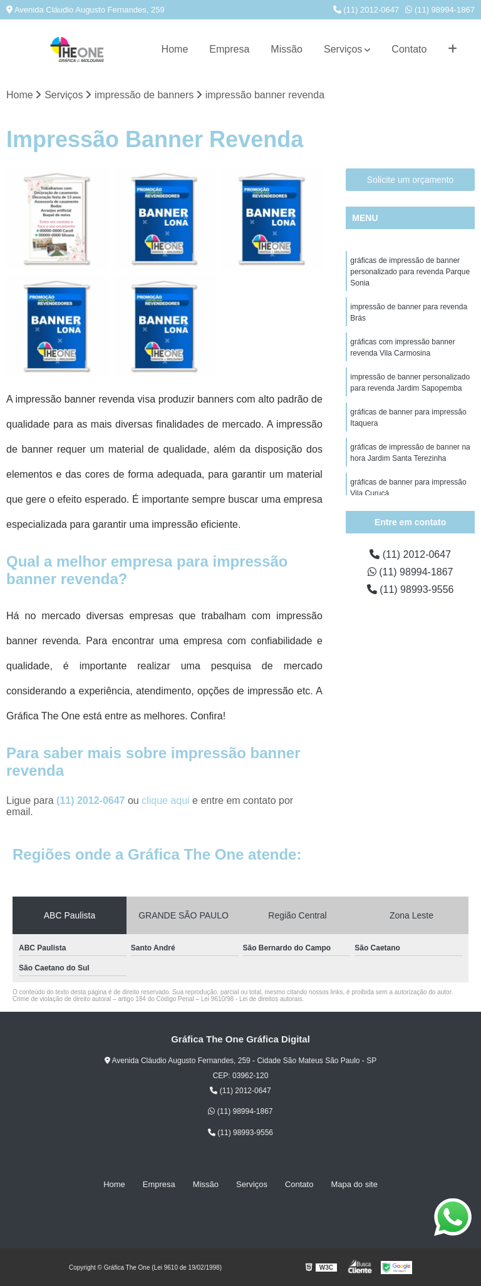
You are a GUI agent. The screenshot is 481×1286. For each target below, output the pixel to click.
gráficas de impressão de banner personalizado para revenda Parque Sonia (410, 271)
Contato (409, 49)
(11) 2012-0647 (366, 9)
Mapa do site (354, 1184)
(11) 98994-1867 (440, 9)
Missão (287, 49)
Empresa (229, 49)
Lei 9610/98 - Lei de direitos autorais (252, 998)
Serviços (343, 49)
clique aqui (166, 800)
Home (175, 49)
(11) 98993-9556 (410, 589)
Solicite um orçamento (410, 180)
